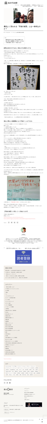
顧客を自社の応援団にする (10, 353)
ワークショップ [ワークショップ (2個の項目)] (26, 367)
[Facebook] (9, 222)
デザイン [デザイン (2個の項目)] (28, 366)
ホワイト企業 (7, 303)
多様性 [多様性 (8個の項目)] (37, 369)
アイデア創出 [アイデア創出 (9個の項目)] (14, 366)
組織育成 (7, 348)
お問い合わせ (26, 399)
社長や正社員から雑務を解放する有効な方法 (13, 342)
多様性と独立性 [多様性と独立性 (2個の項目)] (8, 371)
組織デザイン (7, 346)
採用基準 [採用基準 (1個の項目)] (24, 371)
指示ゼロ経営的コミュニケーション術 (12, 330)
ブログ (25, 397)
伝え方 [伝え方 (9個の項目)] (20, 369)
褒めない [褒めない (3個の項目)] (10, 374)
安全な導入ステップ (9, 314)
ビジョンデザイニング (9, 301)
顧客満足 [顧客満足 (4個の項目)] (31, 374)
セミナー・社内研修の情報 (10, 297)
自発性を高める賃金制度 (9, 352)
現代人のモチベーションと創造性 (11, 341)
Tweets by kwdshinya (7, 358)
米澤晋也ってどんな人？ (9, 344)
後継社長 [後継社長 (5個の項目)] (16, 371)
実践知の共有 (7, 315)
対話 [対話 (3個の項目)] (13, 371)
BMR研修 (7, 290)
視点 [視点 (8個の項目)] (14, 374)
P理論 (6, 292)
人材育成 (7, 308)
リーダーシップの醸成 (9, 306)
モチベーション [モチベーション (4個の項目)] (20, 367)
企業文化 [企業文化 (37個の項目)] (7, 369)
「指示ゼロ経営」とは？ (9, 286)
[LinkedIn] (14, 222)
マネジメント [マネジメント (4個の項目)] (33, 366)
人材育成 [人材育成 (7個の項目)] (36, 367)
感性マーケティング (9, 323)
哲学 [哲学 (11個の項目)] (33, 369)
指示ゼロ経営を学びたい (28, 396)
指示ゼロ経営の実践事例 (28, 392)
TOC (13, 32)
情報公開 (7, 319)
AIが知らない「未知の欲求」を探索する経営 (13, 272)
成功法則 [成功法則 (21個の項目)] (20, 371)
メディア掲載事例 (8, 304)
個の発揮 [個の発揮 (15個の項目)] (26, 369)
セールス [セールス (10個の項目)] (24, 366)
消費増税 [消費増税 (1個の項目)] (36, 371)
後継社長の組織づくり (9, 317)
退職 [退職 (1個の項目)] (20, 374)
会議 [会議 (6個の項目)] (17, 369)
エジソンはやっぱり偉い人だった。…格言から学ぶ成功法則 (16, 277)
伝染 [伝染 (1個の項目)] (23, 369)
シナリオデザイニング (9, 295)
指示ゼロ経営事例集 (9, 328)
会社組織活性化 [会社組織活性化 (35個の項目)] (12, 369)
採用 (6, 332)
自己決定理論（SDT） (9, 350)
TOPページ (26, 390)
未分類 (6, 335)
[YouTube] (10, 383)
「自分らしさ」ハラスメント (10, 274)
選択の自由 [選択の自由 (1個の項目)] (24, 374)
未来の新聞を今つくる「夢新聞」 (11, 337)
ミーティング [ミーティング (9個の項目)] (14, 367)
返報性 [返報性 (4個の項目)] (17, 374)
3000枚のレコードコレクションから (12, 288)
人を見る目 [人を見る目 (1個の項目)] (32, 367)
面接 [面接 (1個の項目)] (28, 374)
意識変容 (7, 321)
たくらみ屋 (16, 32)
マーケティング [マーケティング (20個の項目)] (8, 367)
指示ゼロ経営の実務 (9, 326)
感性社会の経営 (21, 32)
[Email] (17, 222)
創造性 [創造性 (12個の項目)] (30, 369)
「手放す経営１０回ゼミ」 (15, 202)
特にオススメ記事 (8, 339)
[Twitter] (12, 222)
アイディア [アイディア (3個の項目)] (19, 366)
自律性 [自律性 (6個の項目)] (7, 374)
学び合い (7, 312)
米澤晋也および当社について (29, 394)
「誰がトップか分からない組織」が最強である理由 (14, 275)
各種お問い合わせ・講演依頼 (10, 310)
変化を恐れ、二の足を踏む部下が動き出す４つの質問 (15, 270)
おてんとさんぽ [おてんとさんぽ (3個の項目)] (8, 366)
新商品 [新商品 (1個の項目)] (28, 371)
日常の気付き (7, 333)
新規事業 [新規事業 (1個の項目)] (32, 371)
